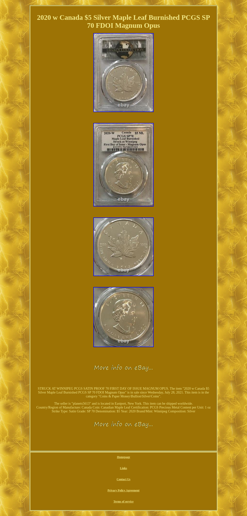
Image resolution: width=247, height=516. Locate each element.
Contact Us (123, 479)
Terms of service (123, 501)
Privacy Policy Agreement (123, 490)
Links (123, 468)
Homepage (123, 457)
